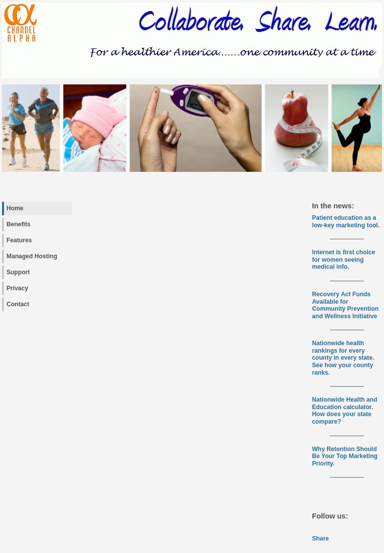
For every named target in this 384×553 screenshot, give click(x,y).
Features (19, 240)
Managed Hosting (31, 256)
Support (18, 272)
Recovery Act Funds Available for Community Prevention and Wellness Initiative (345, 305)
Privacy (17, 288)
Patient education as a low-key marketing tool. (346, 221)
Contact (17, 304)
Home (15, 208)
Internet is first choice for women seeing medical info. (343, 259)
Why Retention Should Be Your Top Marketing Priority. (345, 456)
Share (320, 538)
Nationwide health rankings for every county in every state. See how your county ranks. (343, 358)
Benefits (18, 224)
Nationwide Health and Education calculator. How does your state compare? (344, 410)
